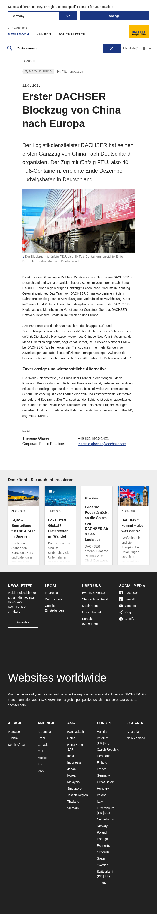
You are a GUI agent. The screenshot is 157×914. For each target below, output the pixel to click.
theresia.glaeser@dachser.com (102, 444)
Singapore (74, 788)
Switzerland (105, 871)
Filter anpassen (69, 72)
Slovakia (103, 852)
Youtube (127, 606)
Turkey (101, 883)
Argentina (44, 731)
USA (41, 771)
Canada (43, 744)
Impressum (52, 592)
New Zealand (136, 738)
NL (106, 743)
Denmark (103, 756)
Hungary (103, 788)
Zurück (29, 61)
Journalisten (72, 34)
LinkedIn (127, 599)
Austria (102, 731)
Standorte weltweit (95, 599)
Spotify (126, 619)
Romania (103, 845)
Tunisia (13, 738)
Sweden (102, 865)
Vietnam (73, 808)
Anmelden (23, 622)
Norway (102, 826)
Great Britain (106, 782)
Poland (102, 832)
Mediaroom (19, 34)
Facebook (128, 592)
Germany (103, 775)
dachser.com (17, 705)
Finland (102, 762)
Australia (133, 731)
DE (106, 813)
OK (68, 16)
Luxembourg (105, 808)
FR (100, 743)
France (102, 769)
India (70, 756)
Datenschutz (53, 599)
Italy (100, 801)
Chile (41, 751)
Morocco (14, 731)
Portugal (103, 839)
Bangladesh (75, 731)
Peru (41, 764)
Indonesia (74, 762)
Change (114, 16)
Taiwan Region (77, 795)
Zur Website (18, 28)
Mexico (42, 758)
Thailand (73, 801)
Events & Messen (94, 592)
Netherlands (105, 819)
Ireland (102, 795)
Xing (125, 612)
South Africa (16, 744)
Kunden (44, 34)
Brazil (41, 738)
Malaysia (73, 782)
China (71, 738)
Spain (101, 858)
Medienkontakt (92, 612)
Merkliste (131, 48)
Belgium (102, 738)
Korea (71, 775)
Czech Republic (108, 749)
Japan (71, 769)
